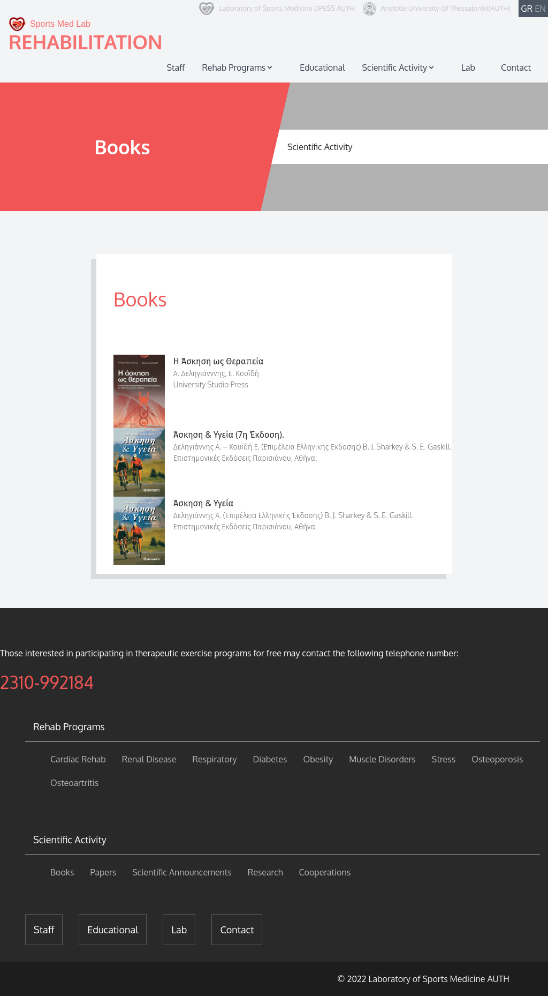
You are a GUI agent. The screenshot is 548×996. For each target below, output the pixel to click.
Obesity (318, 759)
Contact (516, 67)
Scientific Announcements (182, 872)
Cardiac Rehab (78, 759)
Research (265, 872)
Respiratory (215, 759)
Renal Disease (149, 759)
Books (62, 872)
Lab (468, 67)
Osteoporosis (497, 759)
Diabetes (270, 759)
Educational (322, 67)
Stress (443, 759)
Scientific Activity (399, 67)
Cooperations (325, 872)
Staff (175, 67)
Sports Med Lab (49, 24)
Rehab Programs (238, 67)
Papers (103, 872)
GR (526, 8)
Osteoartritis (74, 782)
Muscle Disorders (382, 759)
